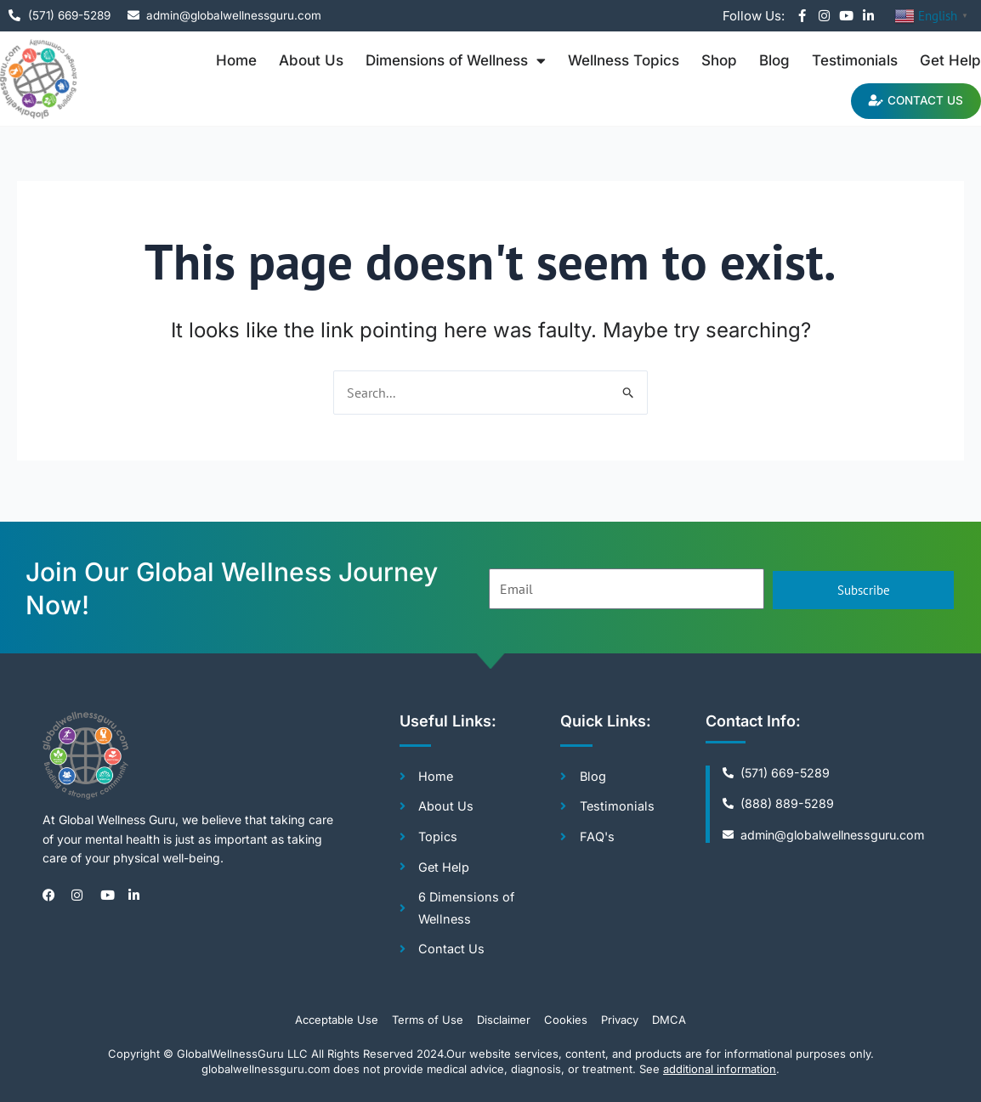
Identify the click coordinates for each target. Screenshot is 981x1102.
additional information (719, 1069)
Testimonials (855, 60)
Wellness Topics (623, 60)
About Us (311, 60)
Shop (719, 60)
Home (236, 60)
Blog (774, 60)
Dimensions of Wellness (456, 60)
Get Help (950, 60)
